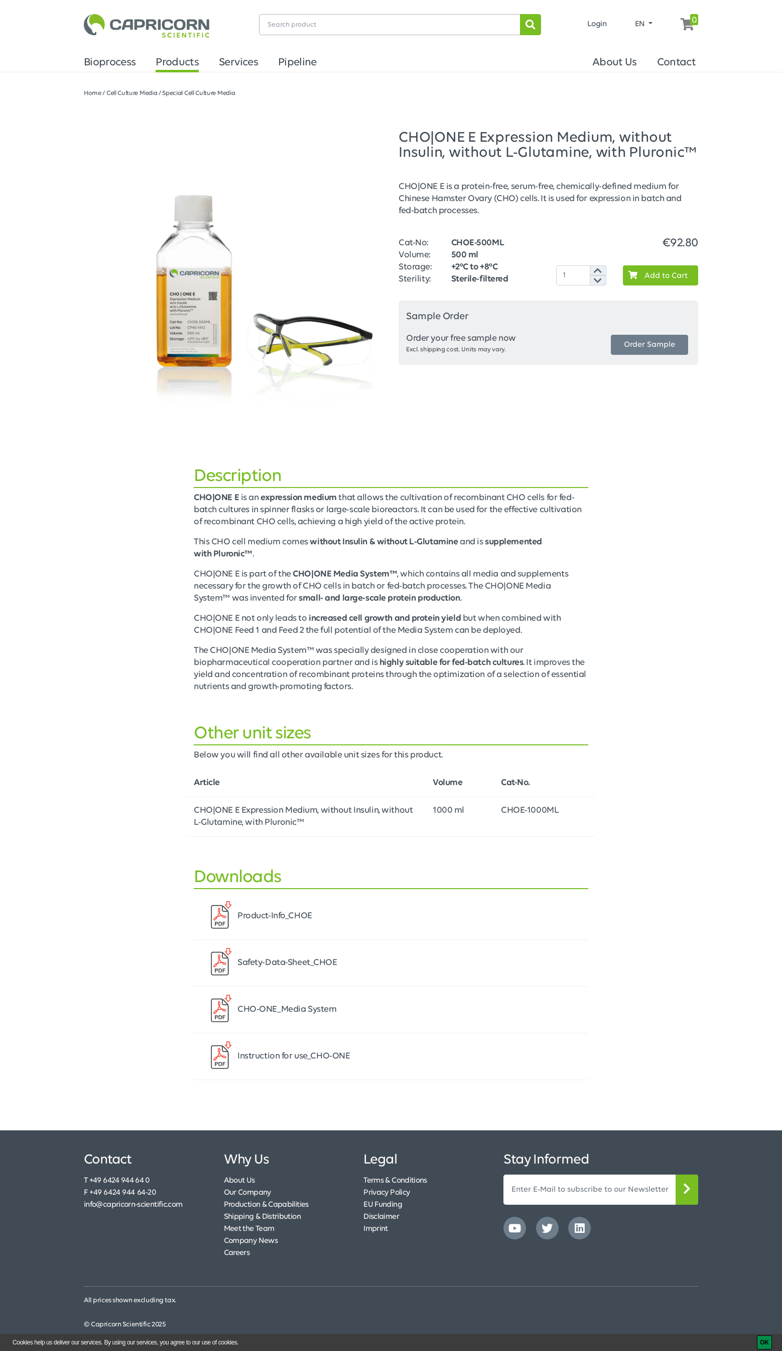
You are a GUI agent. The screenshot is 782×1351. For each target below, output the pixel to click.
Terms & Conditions (395, 1181)
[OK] (764, 1342)
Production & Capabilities (266, 1205)
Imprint (375, 1229)
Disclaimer (381, 1217)
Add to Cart (655, 275)
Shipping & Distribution (262, 1217)
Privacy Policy (386, 1193)
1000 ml (448, 810)
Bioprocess (110, 62)
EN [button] (641, 24)
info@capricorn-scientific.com (133, 1205)
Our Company (247, 1193)
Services (238, 62)
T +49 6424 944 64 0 (117, 1181)
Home (92, 93)
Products (177, 62)
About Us (614, 62)
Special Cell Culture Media (198, 93)
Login (597, 24)
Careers (237, 1253)
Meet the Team (249, 1229)
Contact (676, 62)
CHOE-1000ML (530, 810)
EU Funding (382, 1205)
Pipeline (297, 62)
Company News (251, 1241)
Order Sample (649, 345)
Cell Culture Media (131, 93)
